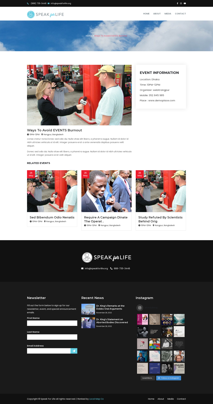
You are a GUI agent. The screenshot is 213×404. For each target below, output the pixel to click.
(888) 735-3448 (36, 3)
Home (146, 13)
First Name (33, 318)
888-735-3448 (120, 268)
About (157, 13)
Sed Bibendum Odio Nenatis (52, 217)
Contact (180, 13)
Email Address (35, 345)
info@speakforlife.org (59, 3)
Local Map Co (96, 398)
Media (168, 13)
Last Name (33, 331)
